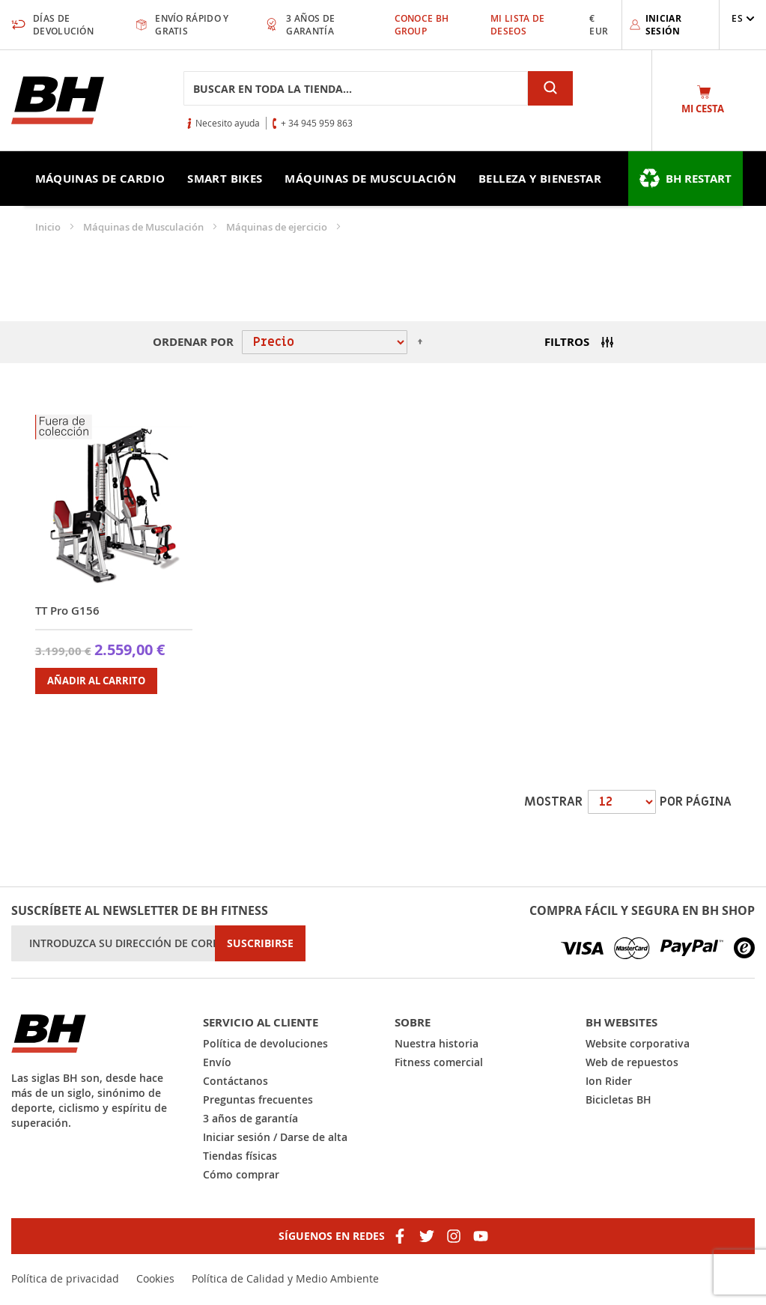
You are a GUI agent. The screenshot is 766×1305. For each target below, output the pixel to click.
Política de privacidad (65, 1278)
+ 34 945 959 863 (317, 123)
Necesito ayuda (227, 123)
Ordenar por (193, 342)
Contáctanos (235, 1081)
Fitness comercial (439, 1062)
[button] (743, 18)
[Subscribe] (260, 943)
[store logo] (57, 100)
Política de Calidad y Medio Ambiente (285, 1278)
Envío (217, 1062)
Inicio (49, 227)
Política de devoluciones (265, 1043)
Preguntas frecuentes (258, 1099)
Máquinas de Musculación (144, 227)
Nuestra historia (436, 1043)
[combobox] (355, 88)
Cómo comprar (241, 1174)
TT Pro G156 (67, 610)
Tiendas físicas (240, 1156)
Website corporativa (638, 1043)
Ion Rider (609, 1081)
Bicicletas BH (618, 1099)
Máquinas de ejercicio (277, 227)
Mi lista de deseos (517, 24)
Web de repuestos (632, 1062)
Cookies (155, 1278)
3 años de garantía (250, 1118)
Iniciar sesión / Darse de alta (275, 1137)
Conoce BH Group (422, 24)
